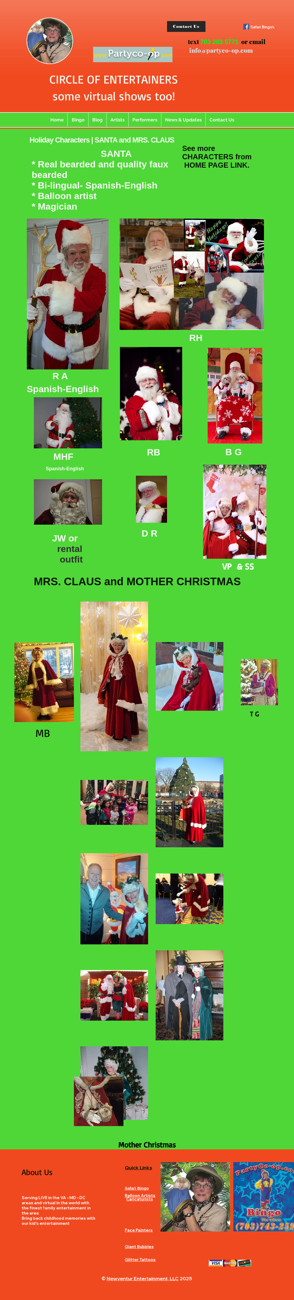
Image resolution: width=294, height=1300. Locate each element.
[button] (117, 120)
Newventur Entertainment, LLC (143, 1278)
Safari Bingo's (262, 27)
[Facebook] (246, 26)
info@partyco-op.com (221, 50)
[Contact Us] (186, 26)
